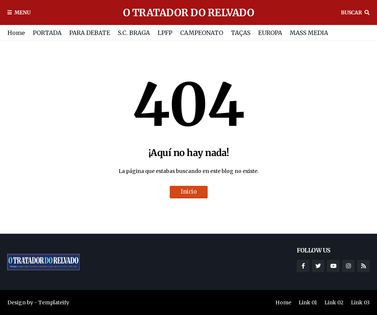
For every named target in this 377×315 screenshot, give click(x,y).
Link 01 (308, 302)
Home (16, 32)
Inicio (189, 191)
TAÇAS (240, 32)
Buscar (351, 12)
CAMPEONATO (201, 32)
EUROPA (270, 32)
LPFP (165, 32)
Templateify (53, 302)
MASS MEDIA (309, 32)
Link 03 (360, 302)
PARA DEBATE (89, 32)
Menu (22, 12)
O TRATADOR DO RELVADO (188, 12)
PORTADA (47, 32)
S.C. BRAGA (134, 32)
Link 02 (333, 302)
